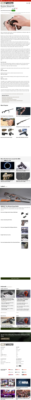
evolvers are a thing (4, 35)
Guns (17, 358)
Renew (9, 0)
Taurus (20, 301)
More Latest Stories (19, 278)
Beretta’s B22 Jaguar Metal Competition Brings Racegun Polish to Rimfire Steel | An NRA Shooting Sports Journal (7, 327)
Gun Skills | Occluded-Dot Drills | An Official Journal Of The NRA (7, 181)
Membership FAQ (18, 367)
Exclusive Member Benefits (20, 366)
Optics (17, 359)
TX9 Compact (23, 301)
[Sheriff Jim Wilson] (6, 312)
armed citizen (8, 300)
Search (2, 358)
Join (6, 0)
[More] (7, 186)
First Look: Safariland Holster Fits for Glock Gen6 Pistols (10, 242)
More (6, 186)
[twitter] (15, 7)
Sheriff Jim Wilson (4, 288)
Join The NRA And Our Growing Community (22, 393)
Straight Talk (3, 300)
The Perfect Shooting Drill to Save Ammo (9, 99)
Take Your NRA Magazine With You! (7, 392)
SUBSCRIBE (5, 338)
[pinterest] (17, 7)
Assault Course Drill (5, 101)
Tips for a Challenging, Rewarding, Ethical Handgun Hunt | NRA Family (7, 303)
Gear (17, 357)
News (17, 353)
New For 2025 (3, 315)
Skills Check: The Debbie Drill (7, 98)
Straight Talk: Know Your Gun (6, 234)
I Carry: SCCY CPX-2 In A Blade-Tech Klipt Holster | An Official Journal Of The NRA (23, 309)
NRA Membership (18, 365)
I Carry (17, 288)
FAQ (1, 355)
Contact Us (2, 354)
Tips (1, 8)
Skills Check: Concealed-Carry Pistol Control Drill (10, 97)
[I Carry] (18, 312)
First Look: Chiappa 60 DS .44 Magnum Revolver (9, 227)
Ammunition (17, 355)
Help (1, 357)
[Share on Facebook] (13, 7)
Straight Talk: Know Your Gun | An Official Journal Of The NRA (7, 299)
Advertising (2, 353)
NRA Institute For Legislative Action (5, 367)
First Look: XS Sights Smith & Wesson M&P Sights (9, 212)
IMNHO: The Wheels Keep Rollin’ (10, 206)
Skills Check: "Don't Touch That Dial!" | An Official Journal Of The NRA (23, 181)
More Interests (9, 286)
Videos (17, 315)
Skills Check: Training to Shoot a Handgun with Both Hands (12, 100)
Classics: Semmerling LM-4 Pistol (6, 219)
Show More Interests (20, 328)
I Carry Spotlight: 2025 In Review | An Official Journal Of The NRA (22, 304)
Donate (11, 0)
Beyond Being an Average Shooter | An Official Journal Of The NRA (22, 171)
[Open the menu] (29, 3)
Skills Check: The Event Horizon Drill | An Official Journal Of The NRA (7, 171)
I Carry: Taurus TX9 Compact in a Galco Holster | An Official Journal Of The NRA (23, 299)
